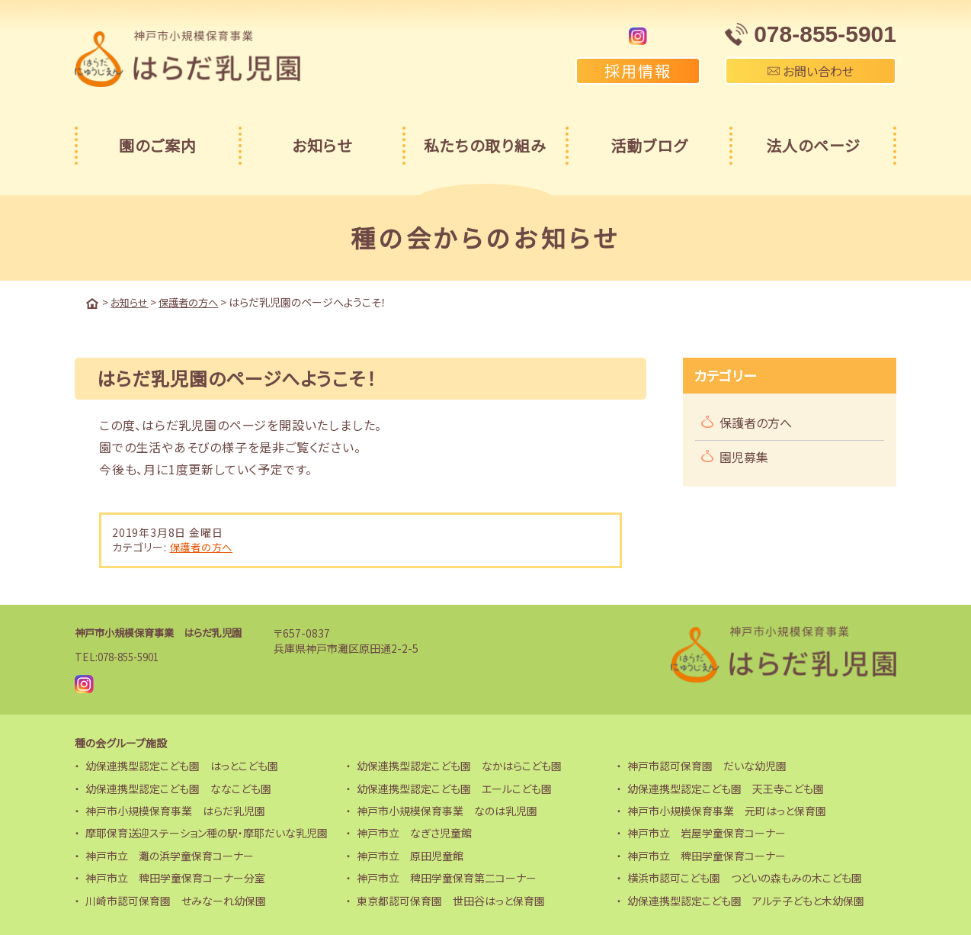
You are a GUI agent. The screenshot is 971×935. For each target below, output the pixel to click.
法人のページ (813, 145)
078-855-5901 (133, 655)
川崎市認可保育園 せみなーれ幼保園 (175, 899)
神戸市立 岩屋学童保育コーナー (706, 832)
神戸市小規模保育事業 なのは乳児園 (447, 810)
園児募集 (743, 456)
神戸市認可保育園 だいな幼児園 (707, 765)
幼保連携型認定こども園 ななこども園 (178, 787)
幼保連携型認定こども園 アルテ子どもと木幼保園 (745, 899)
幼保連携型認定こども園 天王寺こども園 (725, 787)
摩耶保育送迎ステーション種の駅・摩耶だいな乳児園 (206, 832)
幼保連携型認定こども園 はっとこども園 (181, 765)
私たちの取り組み (485, 145)
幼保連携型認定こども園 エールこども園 (454, 787)
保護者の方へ (203, 546)
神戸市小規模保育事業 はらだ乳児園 (165, 631)
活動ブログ (648, 145)
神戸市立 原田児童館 (410, 855)
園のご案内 (158, 145)
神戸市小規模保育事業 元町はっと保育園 (726, 810)
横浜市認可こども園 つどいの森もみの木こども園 (744, 877)
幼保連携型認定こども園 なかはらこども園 (459, 765)
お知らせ (322, 145)
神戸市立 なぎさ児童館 (414, 832)
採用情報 (637, 70)
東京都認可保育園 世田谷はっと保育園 (451, 899)
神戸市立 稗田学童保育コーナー (706, 855)
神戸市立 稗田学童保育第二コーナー (447, 877)
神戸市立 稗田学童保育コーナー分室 (175, 877)
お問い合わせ (811, 71)
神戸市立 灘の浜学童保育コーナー (169, 855)
